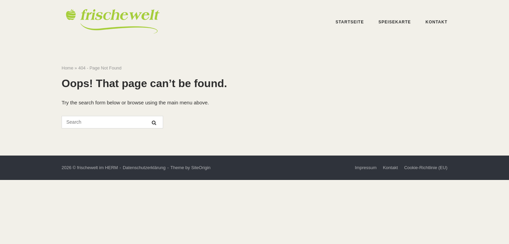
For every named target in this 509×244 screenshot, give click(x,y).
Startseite (349, 22)
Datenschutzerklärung (144, 167)
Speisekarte (394, 22)
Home (67, 67)
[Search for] (112, 122)
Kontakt (436, 22)
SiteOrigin (201, 167)
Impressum (365, 167)
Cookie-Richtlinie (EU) (425, 167)
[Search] (154, 122)
